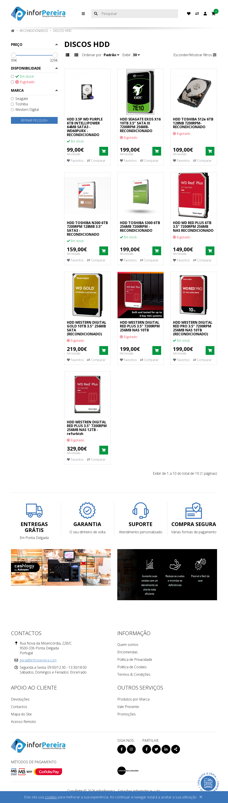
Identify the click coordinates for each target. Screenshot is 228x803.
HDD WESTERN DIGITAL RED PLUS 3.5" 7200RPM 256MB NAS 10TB (140, 326)
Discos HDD (62, 31)
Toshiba (19, 104)
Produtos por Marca (133, 699)
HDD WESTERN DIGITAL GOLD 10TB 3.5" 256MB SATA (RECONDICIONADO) (86, 328)
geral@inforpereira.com (38, 660)
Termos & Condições (133, 674)
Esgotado (23, 81)
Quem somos (127, 644)
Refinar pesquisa (34, 120)
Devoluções (20, 699)
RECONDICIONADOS (34, 31)
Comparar (96, 160)
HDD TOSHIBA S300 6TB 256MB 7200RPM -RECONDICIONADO (140, 226)
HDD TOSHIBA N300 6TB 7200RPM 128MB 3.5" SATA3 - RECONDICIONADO (87, 228)
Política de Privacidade (134, 659)
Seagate (19, 98)
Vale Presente (128, 706)
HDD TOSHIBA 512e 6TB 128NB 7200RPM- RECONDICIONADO (193, 123)
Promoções (126, 714)
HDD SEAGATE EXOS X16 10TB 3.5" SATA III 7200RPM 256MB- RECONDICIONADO (140, 125)
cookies (51, 797)
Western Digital (25, 109)
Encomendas (127, 652)
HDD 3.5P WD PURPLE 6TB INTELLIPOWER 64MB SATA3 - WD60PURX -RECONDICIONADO (85, 127)
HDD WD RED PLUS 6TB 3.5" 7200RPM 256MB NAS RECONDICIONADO (193, 226)
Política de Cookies (132, 667)
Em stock (22, 76)
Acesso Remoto (23, 721)
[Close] (201, 797)
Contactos (19, 706)
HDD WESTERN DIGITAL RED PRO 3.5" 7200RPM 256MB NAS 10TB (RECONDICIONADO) (192, 328)
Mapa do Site (21, 714)
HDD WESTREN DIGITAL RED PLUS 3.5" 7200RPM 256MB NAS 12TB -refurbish (87, 428)
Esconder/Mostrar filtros (194, 54)
